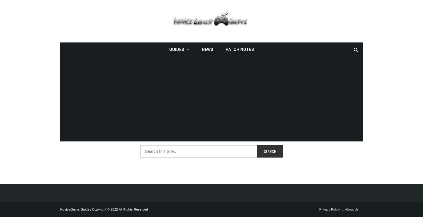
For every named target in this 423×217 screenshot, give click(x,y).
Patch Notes (240, 49)
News (207, 49)
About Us (352, 209)
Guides (176, 49)
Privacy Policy (329, 209)
